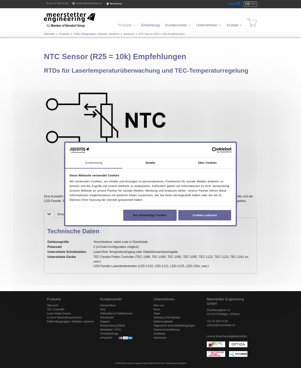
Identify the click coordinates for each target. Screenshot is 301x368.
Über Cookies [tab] (207, 162)
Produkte (125, 25)
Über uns (158, 305)
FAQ (103, 309)
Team (156, 313)
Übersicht (52, 305)
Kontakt (232, 25)
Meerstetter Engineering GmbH (65, 14)
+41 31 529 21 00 (58, 3)
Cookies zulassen (205, 215)
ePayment (106, 337)
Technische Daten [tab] (52, 214)
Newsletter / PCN (110, 329)
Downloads (106, 317)
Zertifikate (159, 333)
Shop (249, 19)
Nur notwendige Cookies (150, 215)
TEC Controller (56, 309)
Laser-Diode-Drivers (59, 313)
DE (247, 4)
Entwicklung (150, 25)
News (156, 309)
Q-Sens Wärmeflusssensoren (64, 317)
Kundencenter (176, 25)
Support (105, 321)
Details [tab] (150, 162)
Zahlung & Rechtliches (166, 317)
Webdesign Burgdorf (176, 363)
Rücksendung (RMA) (112, 325)
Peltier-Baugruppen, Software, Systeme (70, 321)
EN (253, 4)
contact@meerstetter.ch (89, 3)
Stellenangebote (163, 321)
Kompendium (108, 305)
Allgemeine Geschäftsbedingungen (174, 325)
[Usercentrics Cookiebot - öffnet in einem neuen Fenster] (215, 150)
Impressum (160, 337)
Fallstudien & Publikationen (116, 313)
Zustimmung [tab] (94, 162)
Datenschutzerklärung (166, 329)
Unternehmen (206, 25)
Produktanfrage (109, 333)
